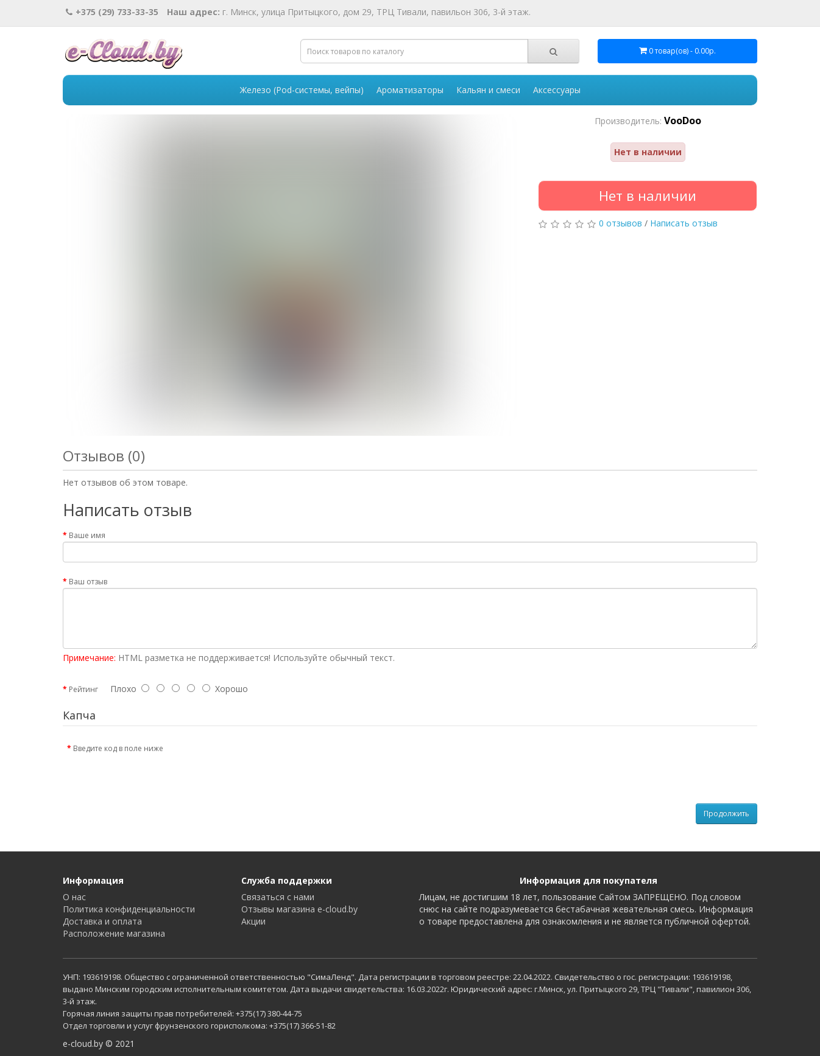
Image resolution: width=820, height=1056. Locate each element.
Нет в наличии (647, 195)
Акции (253, 921)
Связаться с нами (277, 897)
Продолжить (726, 813)
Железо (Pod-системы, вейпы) (302, 90)
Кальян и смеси (488, 90)
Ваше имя (87, 535)
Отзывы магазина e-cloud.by (299, 909)
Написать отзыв (684, 223)
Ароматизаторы (410, 90)
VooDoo (682, 120)
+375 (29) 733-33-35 (112, 12)
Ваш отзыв (88, 581)
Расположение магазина (114, 933)
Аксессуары (557, 90)
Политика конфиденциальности (129, 909)
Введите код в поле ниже (118, 748)
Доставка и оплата (102, 921)
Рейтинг (83, 689)
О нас (74, 897)
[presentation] (274, 762)
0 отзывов (620, 223)
